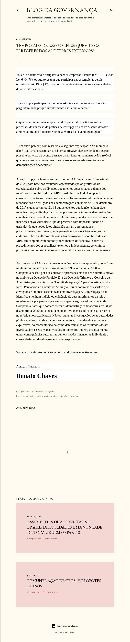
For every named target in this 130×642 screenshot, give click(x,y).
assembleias (29, 396)
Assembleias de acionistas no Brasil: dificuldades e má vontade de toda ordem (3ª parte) (64, 527)
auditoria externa (44, 396)
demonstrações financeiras (66, 396)
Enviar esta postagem (43, 391)
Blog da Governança (62, 10)
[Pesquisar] (112, 9)
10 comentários (50, 592)
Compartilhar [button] (23, 391)
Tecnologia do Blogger (65, 626)
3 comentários (50, 538)
